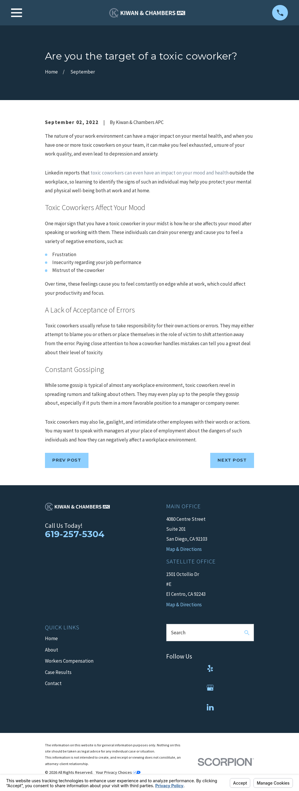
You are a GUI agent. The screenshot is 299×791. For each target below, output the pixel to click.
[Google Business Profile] (210, 687)
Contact (53, 683)
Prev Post (66, 460)
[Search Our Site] (246, 632)
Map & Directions (184, 604)
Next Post (232, 460)
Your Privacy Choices (118, 772)
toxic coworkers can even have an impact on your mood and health (160, 173)
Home (51, 638)
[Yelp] (210, 668)
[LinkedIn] (210, 707)
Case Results (58, 672)
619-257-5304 (75, 534)
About (51, 650)
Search (178, 632)
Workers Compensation (69, 661)
